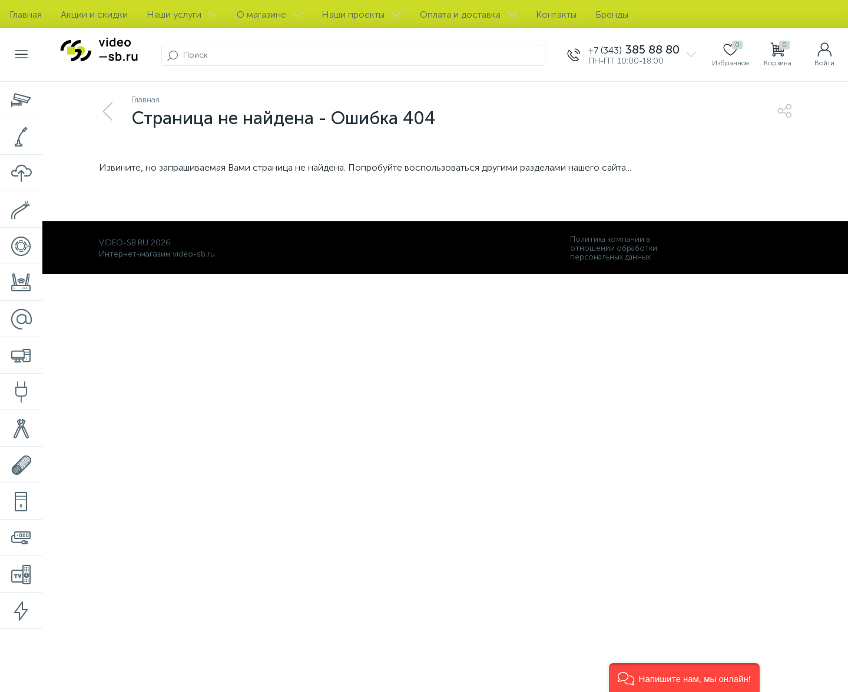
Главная (25, 14)
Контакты (556, 14)
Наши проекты (361, 14)
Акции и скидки (94, 14)
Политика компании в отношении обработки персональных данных (613, 248)
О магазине (270, 14)
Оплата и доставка (468, 14)
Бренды (611, 14)
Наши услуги (182, 14)
